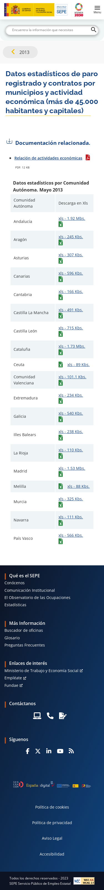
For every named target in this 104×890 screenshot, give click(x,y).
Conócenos (14, 582)
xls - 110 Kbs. (71, 450)
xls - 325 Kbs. (71, 498)
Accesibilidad (52, 854)
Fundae (11, 685)
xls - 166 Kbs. (71, 291)
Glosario (12, 637)
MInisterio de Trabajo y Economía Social (41, 670)
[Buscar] (52, 30)
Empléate (13, 677)
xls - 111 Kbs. (71, 516)
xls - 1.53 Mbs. (72, 468)
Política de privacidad (52, 822)
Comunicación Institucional (29, 590)
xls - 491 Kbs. (71, 309)
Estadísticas (15, 604)
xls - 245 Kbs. (71, 236)
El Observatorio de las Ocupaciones (37, 597)
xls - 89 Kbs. (78, 364)
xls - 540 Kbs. (71, 413)
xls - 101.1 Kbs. (72, 376)
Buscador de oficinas (23, 630)
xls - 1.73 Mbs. (72, 346)
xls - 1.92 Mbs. (72, 218)
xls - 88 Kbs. (78, 486)
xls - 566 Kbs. (71, 535)
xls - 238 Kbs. (71, 431)
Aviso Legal (52, 838)
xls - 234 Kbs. (71, 395)
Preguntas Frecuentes (24, 645)
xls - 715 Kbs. (71, 327)
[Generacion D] (52, 784)
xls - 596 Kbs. (71, 273)
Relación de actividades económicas (48, 158)
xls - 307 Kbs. (71, 254)
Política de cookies (52, 807)
